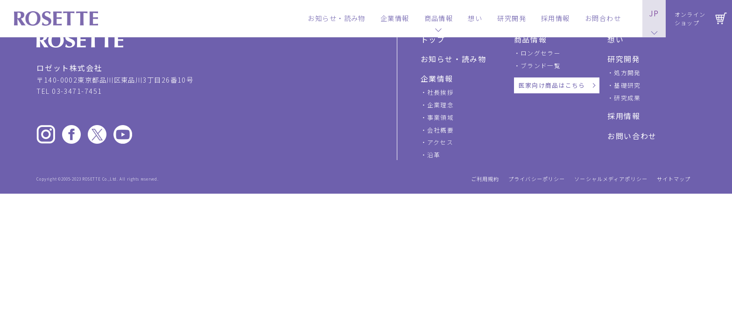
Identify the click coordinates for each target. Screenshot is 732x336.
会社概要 (440, 130)
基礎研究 (627, 85)
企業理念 (440, 104)
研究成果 (627, 97)
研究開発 (623, 58)
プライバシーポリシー (536, 179)
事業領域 (440, 117)
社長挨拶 (440, 92)
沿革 (434, 154)
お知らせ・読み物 (453, 58)
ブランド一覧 (541, 65)
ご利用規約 (485, 179)
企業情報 (437, 78)
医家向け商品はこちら (552, 85)
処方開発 (627, 72)
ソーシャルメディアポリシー (611, 179)
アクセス (440, 142)
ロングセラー (541, 53)
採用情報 (623, 115)
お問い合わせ (632, 135)
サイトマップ (674, 179)
